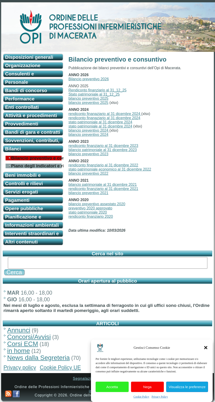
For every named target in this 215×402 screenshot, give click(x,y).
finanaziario (96, 118)
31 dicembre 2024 (125, 118)
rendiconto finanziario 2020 (91, 216)
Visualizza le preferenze (187, 393)
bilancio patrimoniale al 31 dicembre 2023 (103, 150)
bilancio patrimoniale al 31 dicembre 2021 (103, 185)
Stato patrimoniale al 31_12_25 (94, 94)
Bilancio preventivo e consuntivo (36, 158)
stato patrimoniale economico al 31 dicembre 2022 (110, 169)
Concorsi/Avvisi (29, 336)
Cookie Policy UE (60, 368)
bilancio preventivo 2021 (89, 193)
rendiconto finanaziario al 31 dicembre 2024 (105, 114)
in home (18, 350)
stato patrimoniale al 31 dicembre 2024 (100, 122)
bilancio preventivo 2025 (89, 98)
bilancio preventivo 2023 (89, 154)
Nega (147, 393)
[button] (205, 353)
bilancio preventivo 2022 (89, 173)
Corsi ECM (22, 343)
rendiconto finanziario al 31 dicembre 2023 (103, 146)
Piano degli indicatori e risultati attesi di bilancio (36, 166)
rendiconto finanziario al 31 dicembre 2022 (103, 165)
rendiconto (77, 118)
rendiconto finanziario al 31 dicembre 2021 (103, 189)
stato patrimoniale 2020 (88, 212)
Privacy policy (19, 368)
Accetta (112, 393)
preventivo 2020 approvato (90, 208)
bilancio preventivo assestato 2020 (97, 204)
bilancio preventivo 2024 (89, 130)
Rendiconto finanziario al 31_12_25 (98, 90)
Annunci (18, 330)
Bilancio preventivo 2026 (89, 79)
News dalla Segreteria (38, 357)
